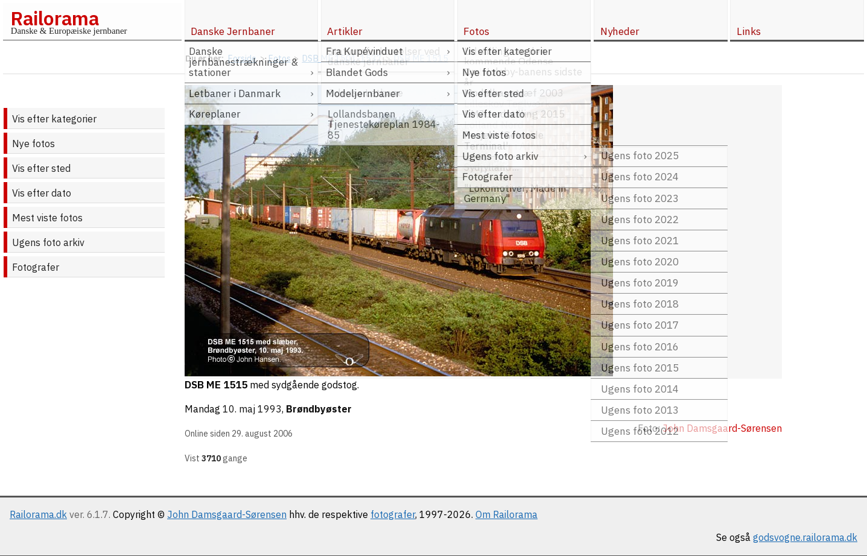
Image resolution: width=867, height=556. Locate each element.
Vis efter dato (41, 193)
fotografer (392, 514)
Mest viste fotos (47, 218)
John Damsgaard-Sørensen (227, 514)
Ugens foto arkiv (48, 242)
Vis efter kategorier (54, 119)
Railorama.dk (38, 514)
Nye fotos (33, 143)
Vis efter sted (41, 168)
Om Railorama (506, 514)
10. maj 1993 (252, 409)
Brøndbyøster (319, 409)
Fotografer (35, 267)
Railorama (54, 18)
